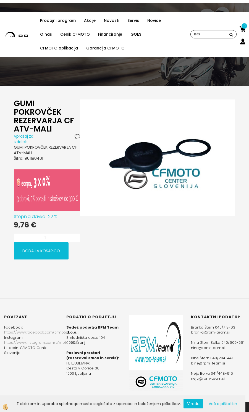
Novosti (111, 20)
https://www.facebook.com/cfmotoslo (38, 332)
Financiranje (110, 34)
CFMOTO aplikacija (59, 48)
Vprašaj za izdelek (23, 139)
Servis (133, 20)
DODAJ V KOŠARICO (41, 251)
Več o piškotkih (223, 403)
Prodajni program (58, 20)
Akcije (90, 20)
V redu (193, 403)
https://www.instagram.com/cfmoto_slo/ (41, 342)
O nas (46, 34)
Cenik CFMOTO (75, 34)
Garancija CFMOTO (105, 48)
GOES (135, 34)
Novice (154, 20)
